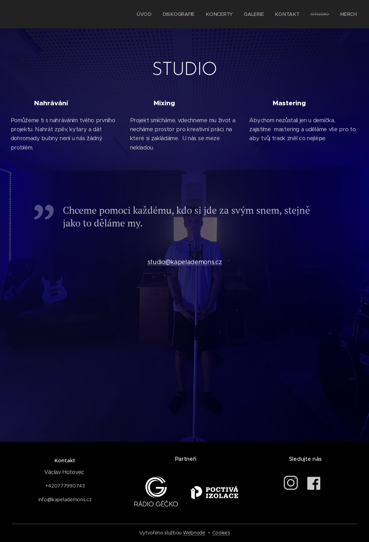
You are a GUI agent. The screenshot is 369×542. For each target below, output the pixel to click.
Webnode (194, 533)
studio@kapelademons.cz (184, 262)
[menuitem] (148, 14)
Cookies (221, 533)
